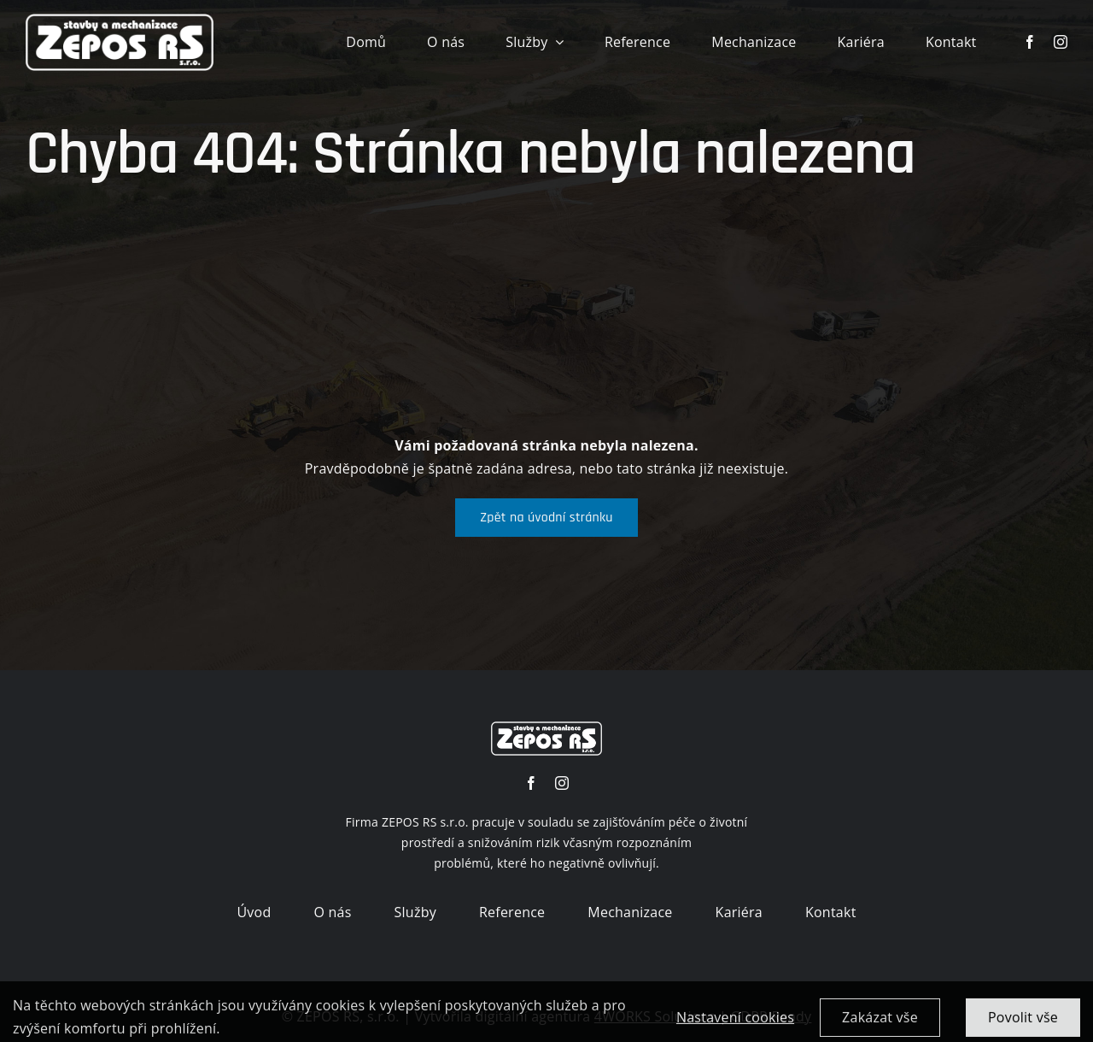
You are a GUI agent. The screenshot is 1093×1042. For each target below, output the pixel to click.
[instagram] (1060, 42)
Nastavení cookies (735, 1024)
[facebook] (1030, 42)
